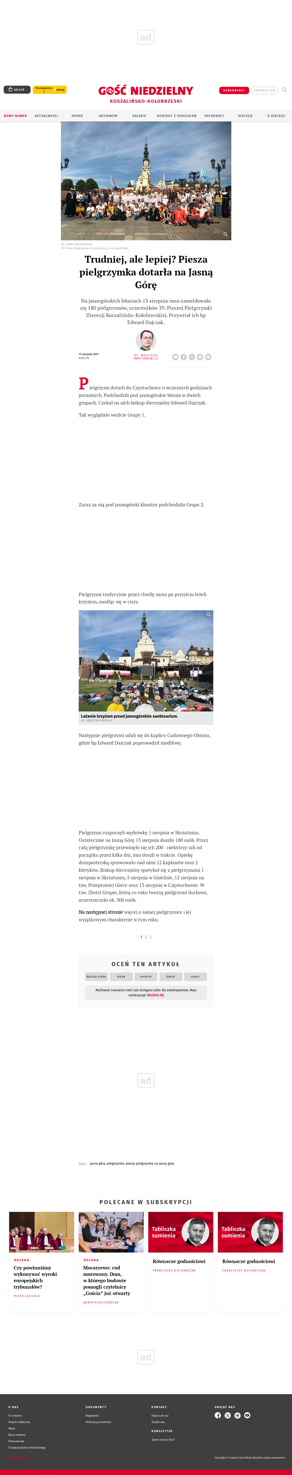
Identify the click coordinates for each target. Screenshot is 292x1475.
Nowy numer (15, 116)
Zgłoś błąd (18, 1457)
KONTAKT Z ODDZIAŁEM (177, 116)
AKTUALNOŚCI (46, 116)
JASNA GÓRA (97, 1164)
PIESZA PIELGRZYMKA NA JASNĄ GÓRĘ (150, 1164)
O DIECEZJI (276, 116)
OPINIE (77, 116)
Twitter (193, 355)
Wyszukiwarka (284, 90)
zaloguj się (264, 90)
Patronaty (214, 116)
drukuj (201, 355)
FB (184, 355)
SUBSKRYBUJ (234, 90)
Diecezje (245, 116)
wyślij (209, 355)
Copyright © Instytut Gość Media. (233, 1457)
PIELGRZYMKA (115, 1164)
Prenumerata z (44, 90)
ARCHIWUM (108, 116)
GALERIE (139, 116)
